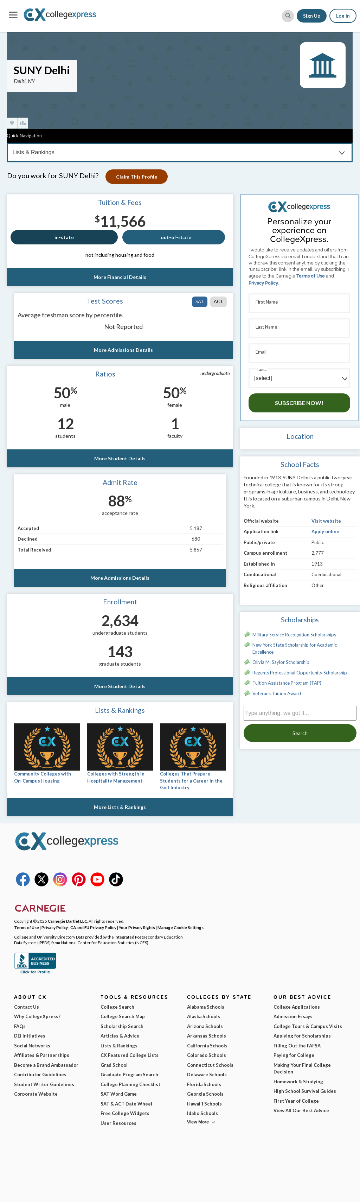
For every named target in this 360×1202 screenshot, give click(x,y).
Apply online (325, 531)
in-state (64, 237)
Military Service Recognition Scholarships (294, 634)
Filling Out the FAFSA (297, 1045)
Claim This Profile (136, 177)
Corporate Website (36, 1094)
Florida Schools (204, 1084)
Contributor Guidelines (40, 1074)
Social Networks (32, 1045)
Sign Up (311, 16)
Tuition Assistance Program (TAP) (286, 683)
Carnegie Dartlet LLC (67, 920)
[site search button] (288, 16)
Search (300, 733)
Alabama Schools (205, 1007)
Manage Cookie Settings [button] (181, 927)
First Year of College (296, 1101)
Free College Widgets (125, 1113)
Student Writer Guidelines (44, 1084)
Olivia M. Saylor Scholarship (280, 662)
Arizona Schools (205, 1026)
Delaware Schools (207, 1074)
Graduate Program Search (129, 1074)
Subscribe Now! (299, 402)
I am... (261, 369)
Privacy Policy (263, 283)
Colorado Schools (206, 1055)
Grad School (114, 1065)
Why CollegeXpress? (37, 1016)
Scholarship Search (122, 1026)
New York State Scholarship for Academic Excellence (294, 648)
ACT (218, 301)
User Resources (118, 1123)
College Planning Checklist (130, 1084)
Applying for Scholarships (302, 1036)
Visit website (326, 521)
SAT (199, 301)
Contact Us (26, 1007)
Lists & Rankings (119, 1045)
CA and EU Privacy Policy (93, 927)
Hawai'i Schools (204, 1104)
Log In (343, 16)
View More (198, 1122)
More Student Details (120, 458)
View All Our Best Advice (301, 1110)
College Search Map (123, 1016)
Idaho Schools (202, 1113)
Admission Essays (293, 1016)
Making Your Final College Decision (302, 1068)
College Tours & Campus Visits (308, 1026)
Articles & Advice (120, 1036)
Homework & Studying (298, 1081)
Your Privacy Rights (137, 927)
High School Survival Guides (305, 1091)
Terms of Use (310, 276)
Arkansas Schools (206, 1036)
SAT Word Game (119, 1094)
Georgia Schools (205, 1094)
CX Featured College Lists (130, 1055)
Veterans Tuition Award (276, 693)
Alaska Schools (203, 1016)
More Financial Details (120, 277)
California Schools (207, 1045)
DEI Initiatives (29, 1036)
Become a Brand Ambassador (46, 1065)
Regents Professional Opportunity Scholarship (299, 672)
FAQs (20, 1026)
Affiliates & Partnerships (41, 1055)
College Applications (297, 1007)
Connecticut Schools (210, 1065)
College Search (117, 1007)
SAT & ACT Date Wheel (126, 1104)
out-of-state (176, 237)
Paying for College (294, 1055)
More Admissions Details (123, 350)
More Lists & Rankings (120, 807)
